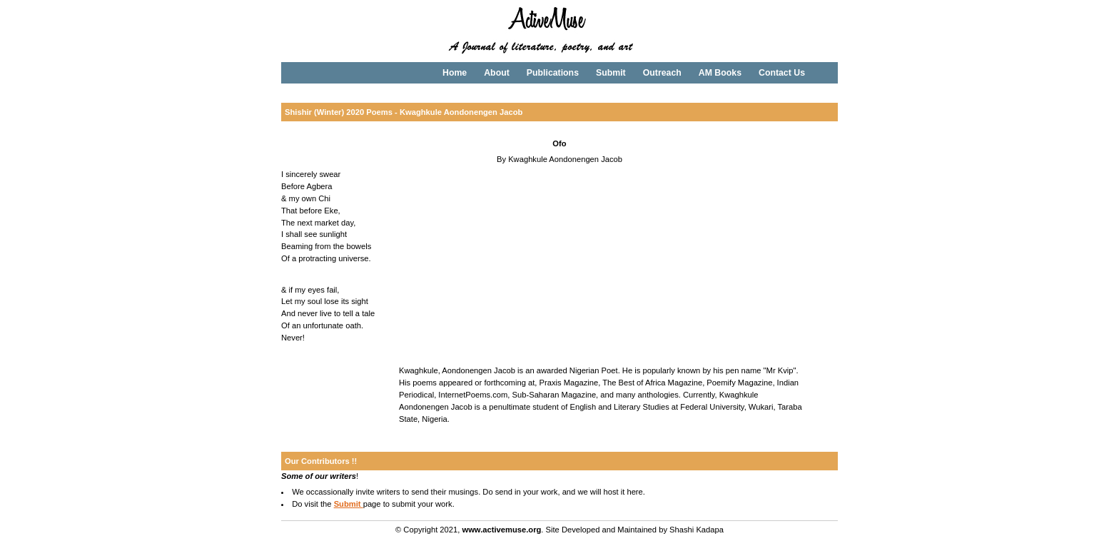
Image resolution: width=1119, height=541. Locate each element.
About (497, 73)
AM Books (720, 73)
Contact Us (782, 73)
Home (454, 73)
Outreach (662, 73)
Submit (611, 73)
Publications (553, 73)
